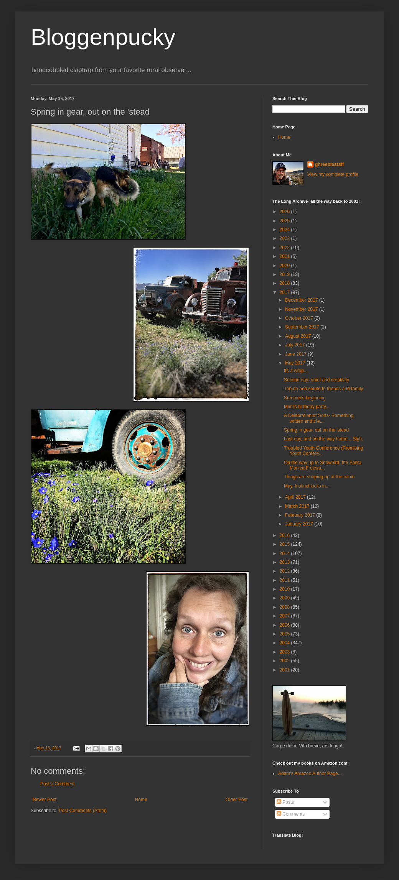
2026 (285, 211)
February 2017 (300, 515)
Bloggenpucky (103, 37)
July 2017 (295, 345)
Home (141, 799)
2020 (285, 265)
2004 (285, 642)
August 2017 (298, 336)
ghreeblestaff (329, 164)
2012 (285, 571)
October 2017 (299, 318)
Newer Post (44, 799)
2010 (285, 589)
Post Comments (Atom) (83, 810)
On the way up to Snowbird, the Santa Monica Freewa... (322, 465)
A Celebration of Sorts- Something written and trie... (318, 418)
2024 (285, 229)
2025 (285, 220)
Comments (291, 814)
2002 (285, 660)
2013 (285, 562)
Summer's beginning (305, 398)
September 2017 (302, 327)
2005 (285, 634)
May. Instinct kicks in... (307, 486)
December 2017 (302, 300)
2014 (285, 553)
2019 (285, 274)
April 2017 (296, 497)
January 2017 (299, 524)
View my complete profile (332, 174)
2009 (285, 598)
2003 (285, 652)
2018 (285, 283)
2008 (285, 607)
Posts (285, 802)
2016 (285, 535)
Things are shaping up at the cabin (319, 476)
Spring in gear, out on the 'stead (316, 430)
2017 (285, 292)
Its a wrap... (296, 370)
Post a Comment (57, 783)
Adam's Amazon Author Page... (310, 773)
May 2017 (296, 363)
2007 (285, 616)
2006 (285, 625)
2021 (285, 256)
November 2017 (302, 309)
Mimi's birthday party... (307, 406)
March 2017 (298, 506)
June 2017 (296, 354)
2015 (285, 544)
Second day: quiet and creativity (316, 380)
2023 (285, 238)
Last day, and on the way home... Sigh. (323, 439)
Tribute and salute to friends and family (323, 388)
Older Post (236, 799)
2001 (285, 670)
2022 (285, 247)
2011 (285, 580)
